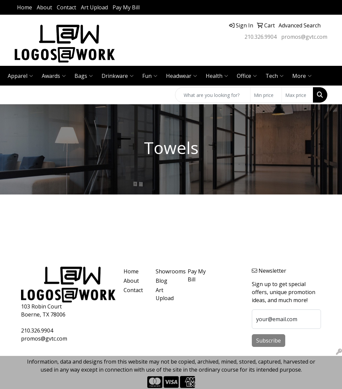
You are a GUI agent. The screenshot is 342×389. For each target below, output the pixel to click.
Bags (83, 76)
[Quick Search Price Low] (266, 95)
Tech (275, 76)
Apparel (20, 76)
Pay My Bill (126, 7)
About (44, 7)
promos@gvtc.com (304, 36)
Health (217, 76)
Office (247, 76)
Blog (161, 280)
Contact (66, 7)
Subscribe (268, 340)
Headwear (181, 76)
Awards (54, 76)
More (302, 76)
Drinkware (118, 76)
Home (24, 7)
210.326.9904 (260, 36)
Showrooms (168, 271)
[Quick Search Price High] (297, 95)
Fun (149, 76)
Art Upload (94, 7)
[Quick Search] (212, 95)
